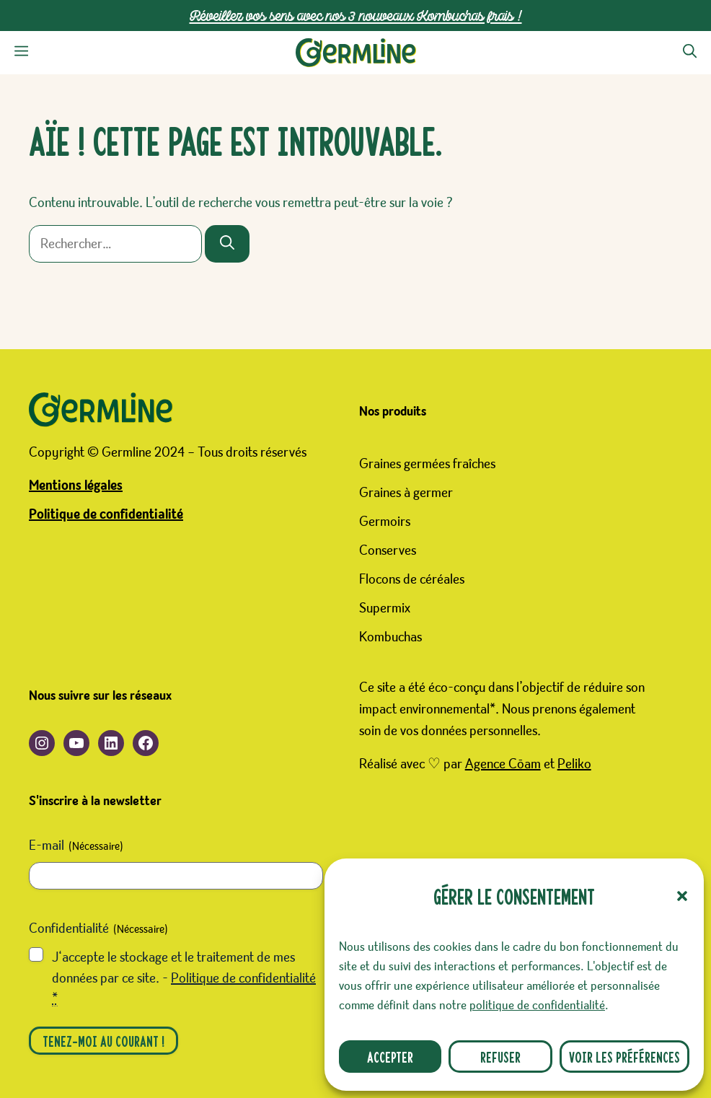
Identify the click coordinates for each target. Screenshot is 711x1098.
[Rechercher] (227, 244)
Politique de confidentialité (106, 514)
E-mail (76, 847)
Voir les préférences (624, 1056)
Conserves (387, 550)
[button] (682, 896)
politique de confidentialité (537, 1005)
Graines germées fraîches (427, 464)
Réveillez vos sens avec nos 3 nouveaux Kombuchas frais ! (356, 15)
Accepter (390, 1056)
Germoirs (384, 521)
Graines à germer (406, 493)
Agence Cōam (503, 764)
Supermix (384, 608)
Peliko (574, 764)
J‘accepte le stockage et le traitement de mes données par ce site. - (184, 978)
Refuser (500, 1056)
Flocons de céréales (411, 579)
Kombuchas (390, 637)
